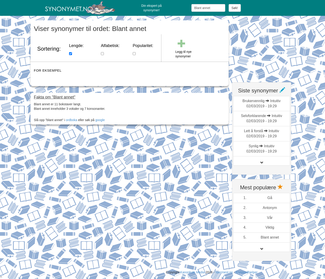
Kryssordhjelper (247, 272)
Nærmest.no (224, 272)
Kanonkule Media (193, 272)
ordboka (71, 120)
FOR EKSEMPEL (48, 70)
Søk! (235, 8)
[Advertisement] (266, 48)
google (100, 120)
